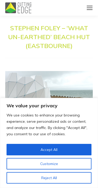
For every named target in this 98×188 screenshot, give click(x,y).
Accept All (49, 149)
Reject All (49, 177)
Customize (49, 163)
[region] (49, 143)
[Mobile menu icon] (90, 8)
